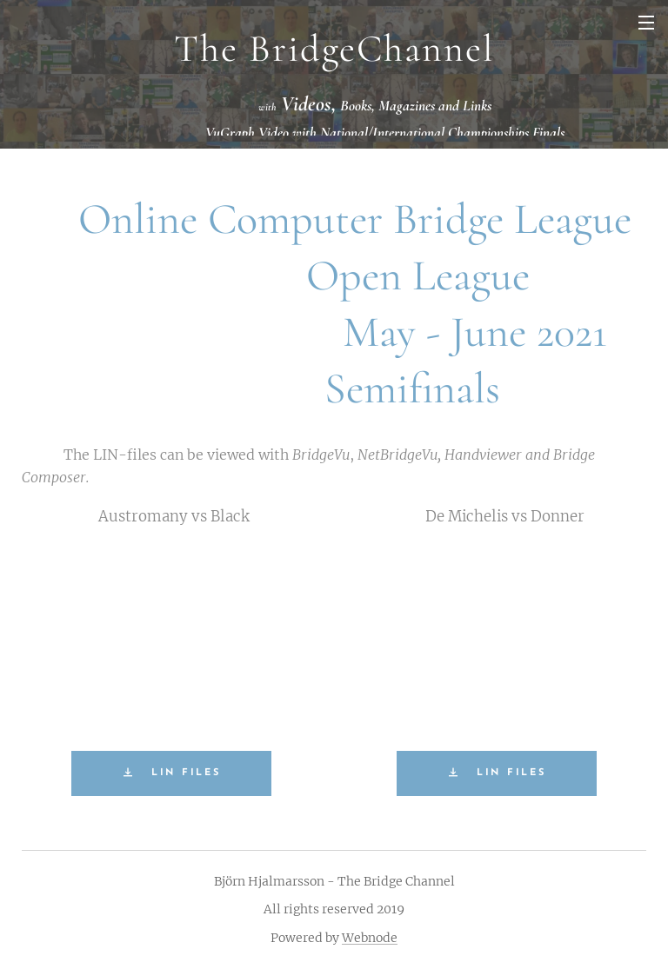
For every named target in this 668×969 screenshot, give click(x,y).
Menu (646, 22)
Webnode (369, 938)
